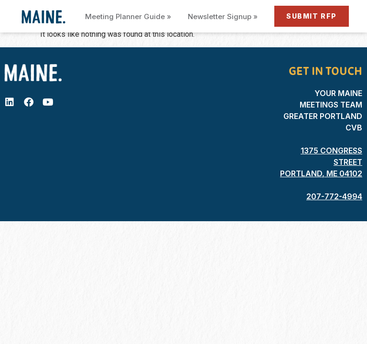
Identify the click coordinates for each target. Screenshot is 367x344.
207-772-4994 (334, 196)
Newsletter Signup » (223, 16)
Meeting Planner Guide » (128, 16)
